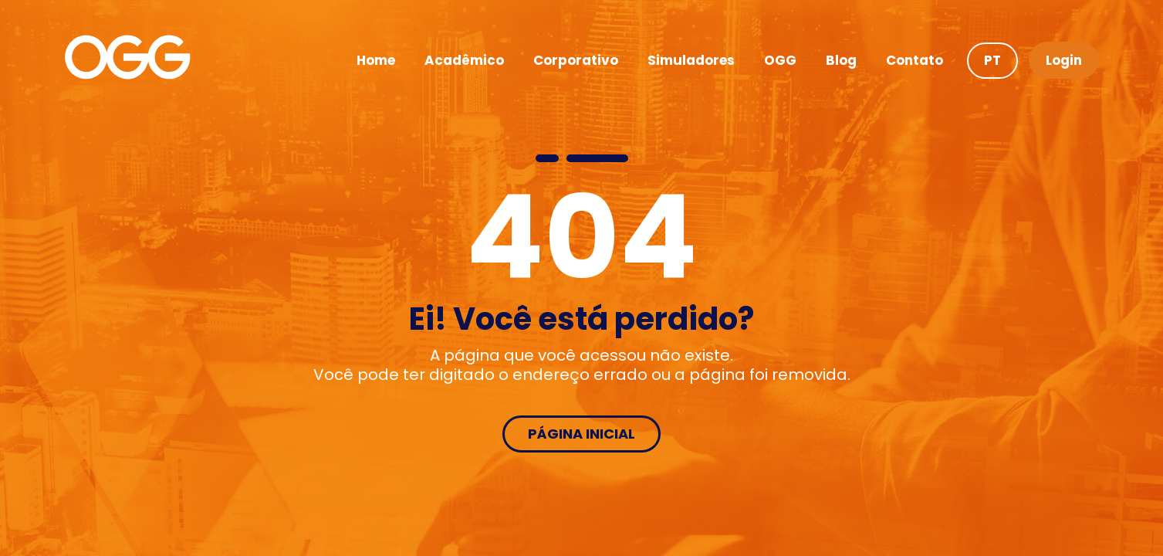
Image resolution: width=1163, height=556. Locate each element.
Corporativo (575, 60)
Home (376, 60)
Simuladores (691, 60)
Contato (914, 60)
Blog (841, 60)
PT (992, 60)
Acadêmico (464, 60)
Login (1064, 60)
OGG (780, 60)
